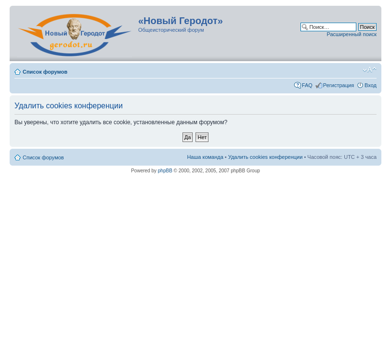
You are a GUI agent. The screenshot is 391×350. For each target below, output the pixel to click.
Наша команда (205, 157)
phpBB (165, 170)
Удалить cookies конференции (265, 157)
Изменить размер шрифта (370, 69)
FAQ (307, 85)
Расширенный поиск (351, 34)
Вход (371, 85)
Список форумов (45, 72)
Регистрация (338, 85)
